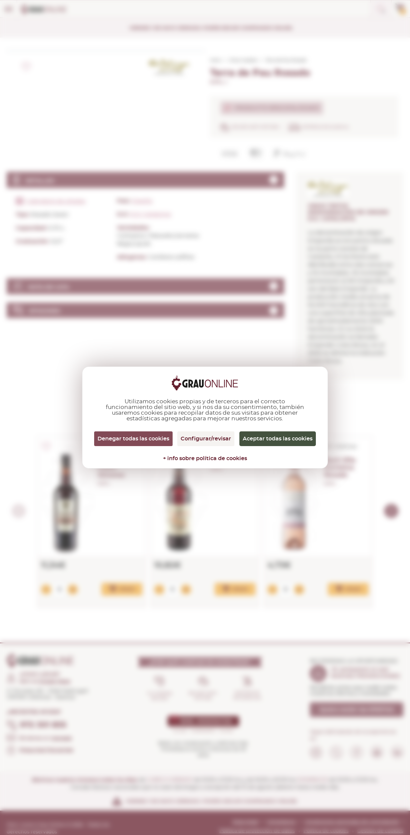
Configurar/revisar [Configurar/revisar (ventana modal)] (206, 438)
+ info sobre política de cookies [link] (205, 458)
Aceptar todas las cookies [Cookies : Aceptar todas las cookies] (278, 438)
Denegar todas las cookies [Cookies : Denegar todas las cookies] (133, 438)
